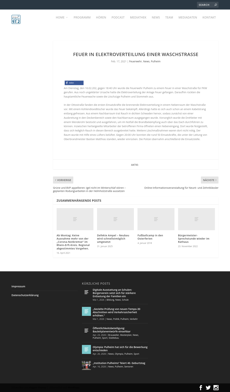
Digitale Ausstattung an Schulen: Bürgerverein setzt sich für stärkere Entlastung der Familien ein (114, 293)
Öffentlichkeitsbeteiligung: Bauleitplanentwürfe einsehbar (111, 329)
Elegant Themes (37, 387)
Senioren (128, 366)
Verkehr (134, 319)
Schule (125, 299)
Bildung (110, 299)
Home (60, 21)
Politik (116, 319)
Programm (82, 21)
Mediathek (138, 21)
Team (169, 21)
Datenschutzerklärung (25, 295)
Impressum (18, 286)
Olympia (119, 353)
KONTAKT (209, 21)
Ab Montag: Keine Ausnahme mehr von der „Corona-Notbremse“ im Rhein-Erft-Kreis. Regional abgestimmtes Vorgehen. (73, 242)
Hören (101, 21)
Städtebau (114, 337)
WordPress (73, 387)
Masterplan (126, 335)
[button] (74, 83)
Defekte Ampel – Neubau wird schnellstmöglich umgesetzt (113, 238)
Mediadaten (187, 21)
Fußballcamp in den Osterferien (150, 237)
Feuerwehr (135, 61)
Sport (104, 337)
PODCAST (118, 21)
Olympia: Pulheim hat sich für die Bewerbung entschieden (120, 348)
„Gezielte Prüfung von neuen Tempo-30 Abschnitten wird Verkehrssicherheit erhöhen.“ (116, 312)
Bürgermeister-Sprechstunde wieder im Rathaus (194, 238)
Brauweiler (113, 335)
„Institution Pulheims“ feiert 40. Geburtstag (119, 363)
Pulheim (155, 61)
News (156, 21)
